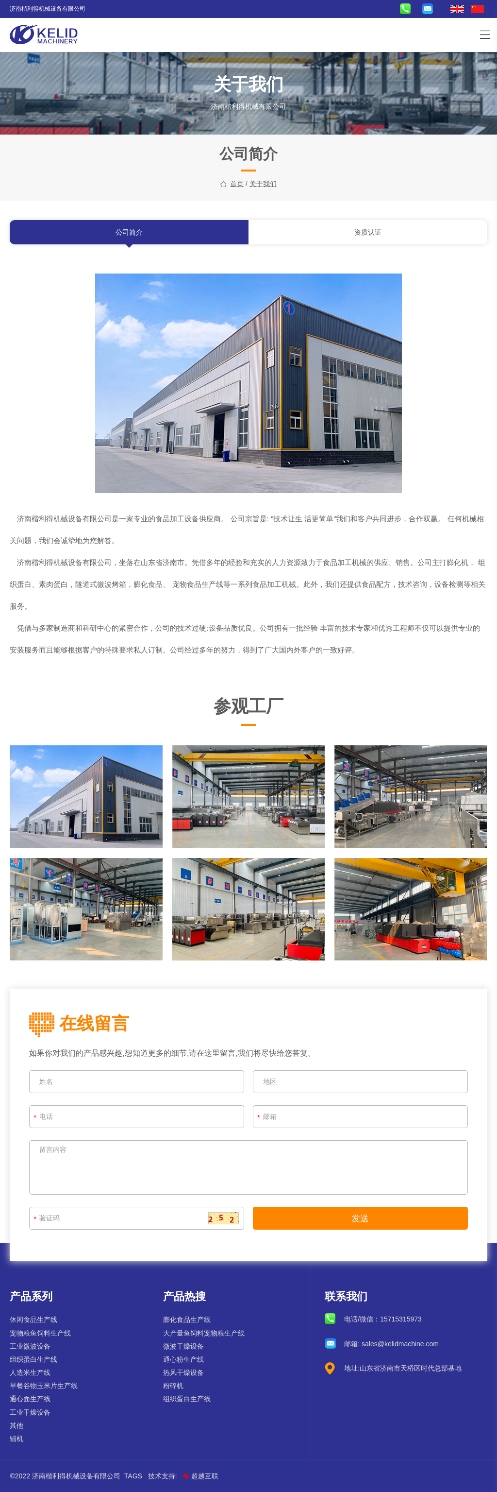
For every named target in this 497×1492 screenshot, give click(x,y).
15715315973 (401, 1319)
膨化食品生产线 (187, 1319)
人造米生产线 (30, 1372)
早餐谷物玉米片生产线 (44, 1385)
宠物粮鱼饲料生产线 (40, 1333)
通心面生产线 (30, 1399)
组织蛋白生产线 (33, 1359)
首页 (237, 184)
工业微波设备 (30, 1346)
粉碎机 (173, 1385)
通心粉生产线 (183, 1359)
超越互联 (200, 1476)
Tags (133, 1476)
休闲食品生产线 (33, 1319)
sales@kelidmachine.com (400, 1344)
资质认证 (367, 236)
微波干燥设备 (183, 1346)
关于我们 (263, 184)
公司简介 (129, 236)
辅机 (16, 1438)
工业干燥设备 (30, 1412)
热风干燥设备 (183, 1372)
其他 (16, 1425)
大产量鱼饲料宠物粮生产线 (204, 1333)
